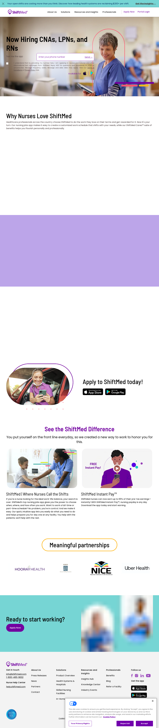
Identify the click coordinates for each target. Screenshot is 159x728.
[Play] (42, 468)
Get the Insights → (145, 3)
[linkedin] (142, 675)
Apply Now (129, 11)
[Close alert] (3, 3)
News (34, 681)
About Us (52, 12)
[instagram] (136, 675)
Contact (35, 692)
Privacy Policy (30, 70)
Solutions (65, 12)
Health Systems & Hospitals (65, 683)
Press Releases (39, 675)
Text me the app (14, 56)
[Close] (153, 713)
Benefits (110, 675)
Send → (89, 57)
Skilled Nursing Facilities (63, 691)
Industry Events (89, 689)
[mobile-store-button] (85, 73)
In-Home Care (63, 698)
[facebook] (132, 675)
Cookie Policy (64, 718)
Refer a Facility (113, 686)
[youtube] (148, 675)
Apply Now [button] (15, 627)
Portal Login (144, 11)
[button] (52, 12)
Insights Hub (87, 678)
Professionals (109, 12)
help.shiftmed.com (16, 686)
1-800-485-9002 (14, 677)
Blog (108, 681)
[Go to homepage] (18, 12)
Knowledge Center (90, 684)
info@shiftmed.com (16, 674)
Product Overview (65, 675)
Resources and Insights (86, 12)
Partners (35, 686)
